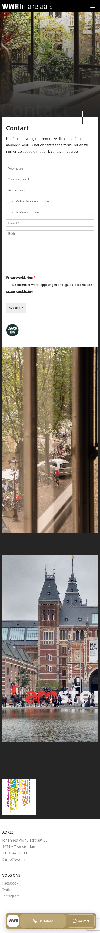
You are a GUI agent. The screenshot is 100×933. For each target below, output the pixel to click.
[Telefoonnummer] (50, 212)
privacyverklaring (19, 291)
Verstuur (16, 308)
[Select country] (10, 201)
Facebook (10, 883)
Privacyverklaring (20, 278)
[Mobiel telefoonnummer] (50, 201)
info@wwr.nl (15, 859)
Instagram (11, 896)
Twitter (8, 889)
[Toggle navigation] (92, 6)
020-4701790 (16, 853)
